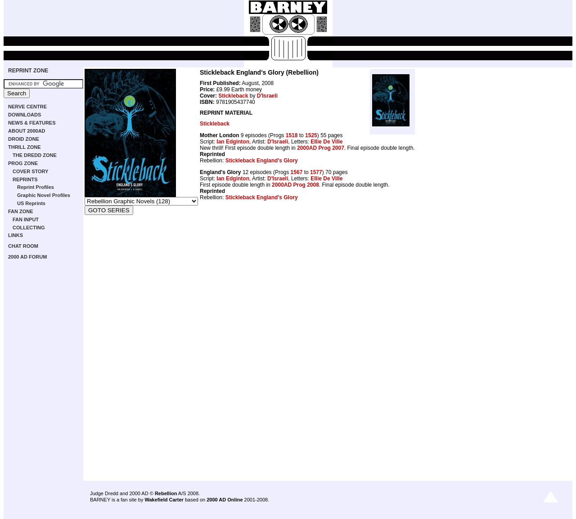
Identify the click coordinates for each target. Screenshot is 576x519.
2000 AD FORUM (27, 257)
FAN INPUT (26, 219)
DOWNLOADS (24, 114)
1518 (292, 135)
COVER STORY (30, 171)
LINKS (15, 235)
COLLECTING (29, 227)
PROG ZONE (23, 163)
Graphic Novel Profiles (43, 195)
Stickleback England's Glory (261, 160)
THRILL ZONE (24, 147)
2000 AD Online (225, 499)
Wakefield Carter (163, 499)
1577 (316, 172)
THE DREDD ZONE (35, 155)
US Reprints (31, 203)
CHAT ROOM (23, 246)
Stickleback (233, 96)
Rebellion (166, 493)
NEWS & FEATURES (32, 122)
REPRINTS (25, 179)
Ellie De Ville (326, 142)
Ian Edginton (232, 142)
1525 (311, 135)
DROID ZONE (23, 139)
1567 (297, 172)
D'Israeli (267, 96)
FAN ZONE (20, 211)
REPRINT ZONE (28, 70)
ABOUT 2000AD (26, 131)
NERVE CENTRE (27, 106)
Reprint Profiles (35, 187)
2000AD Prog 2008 (295, 185)
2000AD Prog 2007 (320, 148)
